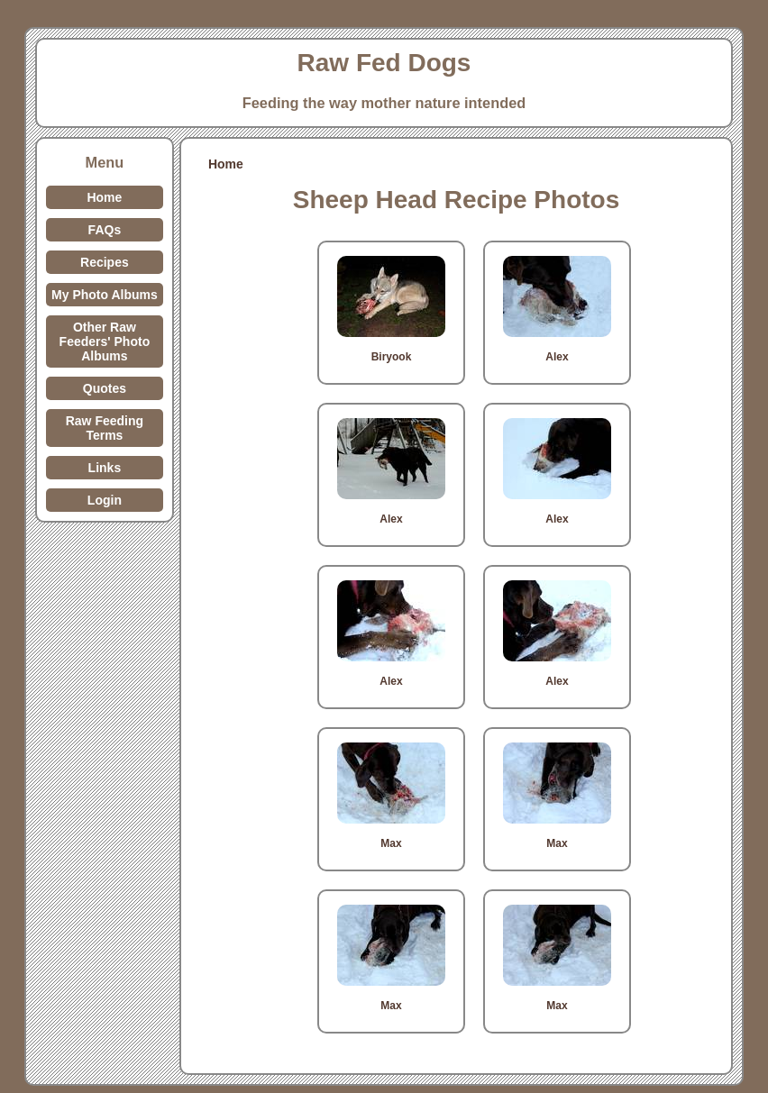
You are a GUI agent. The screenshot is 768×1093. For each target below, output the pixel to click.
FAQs (105, 230)
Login (104, 500)
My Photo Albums (104, 294)
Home (104, 197)
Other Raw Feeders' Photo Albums (105, 341)
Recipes (104, 262)
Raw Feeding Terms (104, 428)
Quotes (104, 388)
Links (105, 467)
